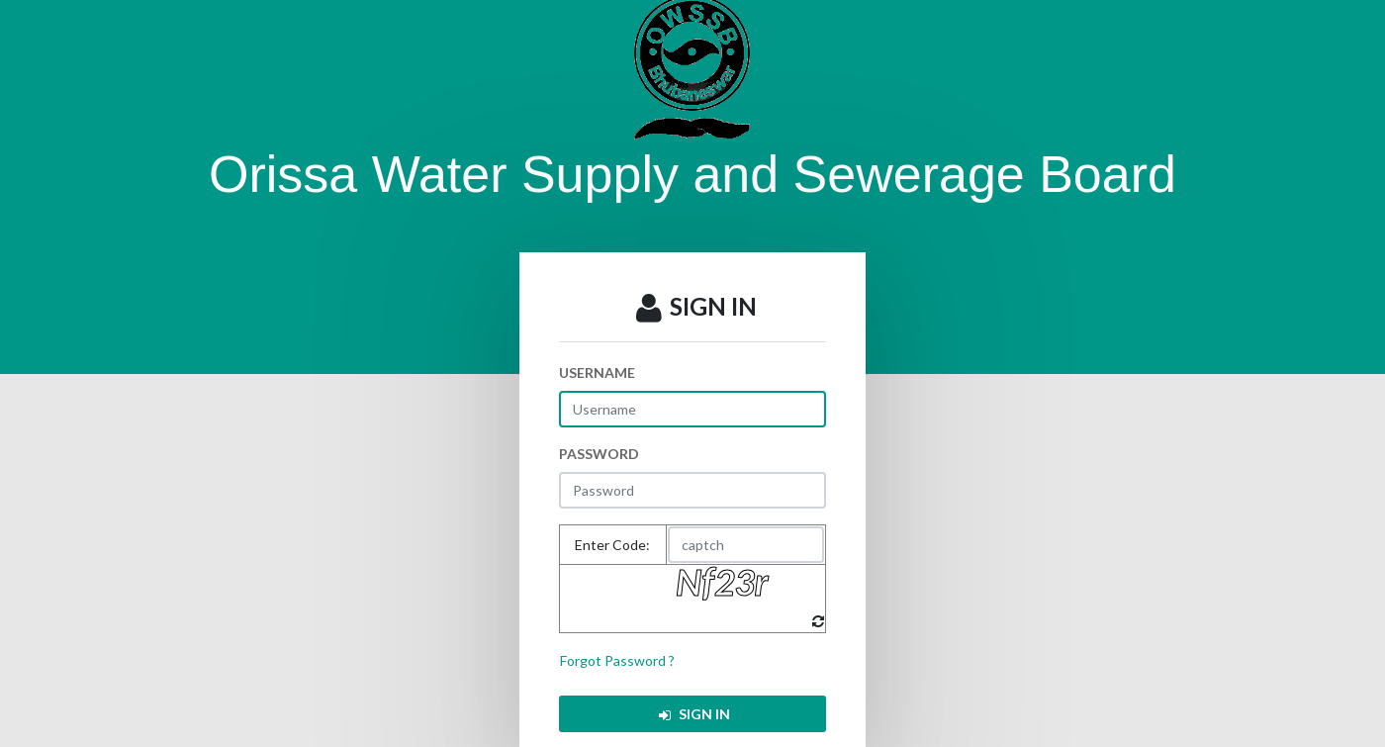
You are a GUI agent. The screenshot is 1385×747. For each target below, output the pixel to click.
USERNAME (597, 372)
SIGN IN (693, 713)
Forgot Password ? (617, 660)
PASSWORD (599, 453)
